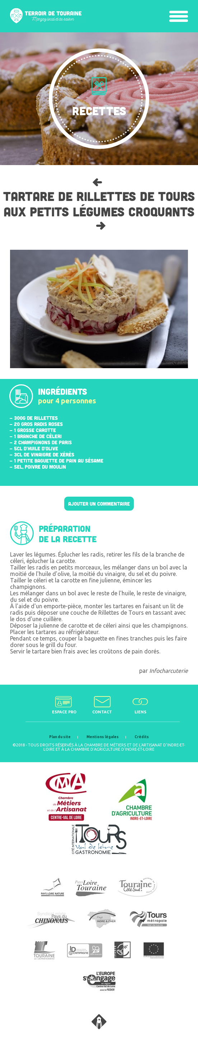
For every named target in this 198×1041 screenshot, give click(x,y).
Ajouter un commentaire (99, 504)
